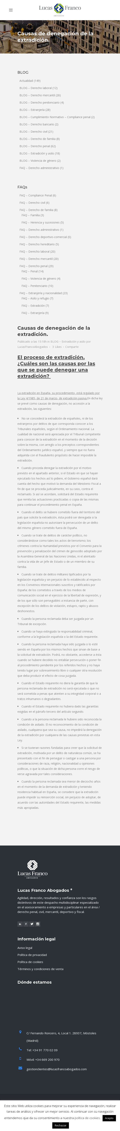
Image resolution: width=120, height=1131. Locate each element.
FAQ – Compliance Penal (35, 195)
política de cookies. (88, 1118)
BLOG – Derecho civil (33, 131)
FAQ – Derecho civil (32, 203)
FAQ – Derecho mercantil (36, 259)
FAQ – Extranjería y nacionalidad (40, 293)
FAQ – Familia (30, 215)
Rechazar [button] (60, 1125)
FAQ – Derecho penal (33, 266)
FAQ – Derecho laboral (34, 251)
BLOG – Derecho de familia (37, 139)
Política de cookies (30, 962)
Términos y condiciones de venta (40, 969)
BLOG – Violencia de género (37, 161)
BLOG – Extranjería (32, 110)
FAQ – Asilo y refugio (35, 298)
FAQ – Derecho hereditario (37, 244)
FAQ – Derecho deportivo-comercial (43, 237)
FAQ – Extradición (33, 305)
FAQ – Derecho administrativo (39, 168)
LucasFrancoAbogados (32, 347)
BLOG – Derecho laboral (35, 88)
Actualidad (26, 81)
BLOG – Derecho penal (34, 146)
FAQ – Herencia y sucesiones (40, 222)
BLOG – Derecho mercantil (37, 95)
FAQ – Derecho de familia (36, 210)
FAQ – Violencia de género (38, 278)
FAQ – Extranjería (32, 313)
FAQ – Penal (29, 271)
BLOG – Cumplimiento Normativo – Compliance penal (54, 117)
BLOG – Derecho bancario (36, 124)
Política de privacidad (32, 955)
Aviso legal (24, 948)
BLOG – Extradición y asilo (36, 153)
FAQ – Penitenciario (34, 286)
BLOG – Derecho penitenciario (39, 102)
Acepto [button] (109, 1118)
